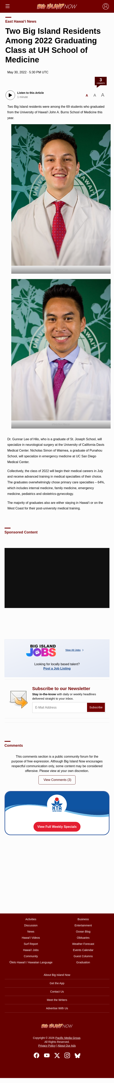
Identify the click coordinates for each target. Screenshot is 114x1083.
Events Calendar (83, 950)
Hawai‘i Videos (31, 937)
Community (31, 956)
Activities (30, 919)
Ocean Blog (83, 931)
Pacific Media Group (67, 1037)
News (30, 931)
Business (83, 919)
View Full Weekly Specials (57, 826)
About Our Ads (67, 1045)
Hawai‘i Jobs (31, 950)
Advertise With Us (57, 1008)
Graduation (83, 962)
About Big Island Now (57, 974)
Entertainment (83, 925)
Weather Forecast (83, 943)
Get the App (57, 983)
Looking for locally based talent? (57, 666)
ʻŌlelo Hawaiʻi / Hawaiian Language (30, 962)
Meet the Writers (57, 1000)
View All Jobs (74, 650)
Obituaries (83, 937)
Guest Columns (83, 956)
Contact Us (57, 991)
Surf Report (31, 943)
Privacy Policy (47, 1045)
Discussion (31, 925)
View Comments (57, 779)
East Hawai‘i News (20, 21)
